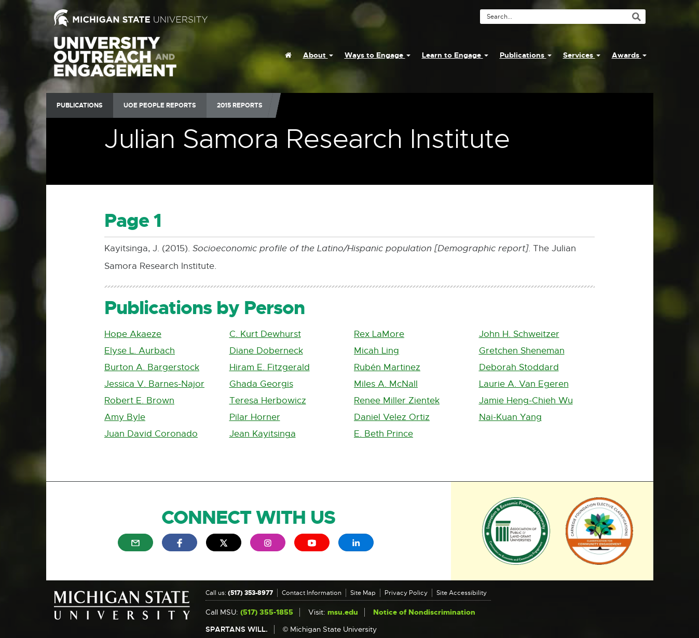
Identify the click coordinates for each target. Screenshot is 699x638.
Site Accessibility (461, 593)
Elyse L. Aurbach (139, 350)
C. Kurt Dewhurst (265, 334)
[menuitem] (288, 55)
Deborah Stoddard (519, 367)
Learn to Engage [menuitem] (455, 55)
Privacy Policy (406, 593)
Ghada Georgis (261, 383)
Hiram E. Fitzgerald (269, 367)
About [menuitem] (318, 55)
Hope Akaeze (132, 334)
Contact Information (311, 593)
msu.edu (342, 612)
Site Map (363, 593)
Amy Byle (124, 417)
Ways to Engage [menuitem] (377, 55)
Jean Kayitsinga (262, 433)
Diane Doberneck (266, 350)
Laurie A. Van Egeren (524, 383)
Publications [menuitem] (526, 55)
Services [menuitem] (581, 55)
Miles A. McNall (386, 383)
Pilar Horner (254, 417)
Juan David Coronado (151, 433)
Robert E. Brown (139, 400)
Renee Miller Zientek (397, 400)
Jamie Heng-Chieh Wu (526, 400)
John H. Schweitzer (519, 334)
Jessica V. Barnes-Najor (154, 383)
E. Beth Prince (383, 433)
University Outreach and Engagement (115, 62)
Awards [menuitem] (629, 55)
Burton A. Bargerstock (151, 367)
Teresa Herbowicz (267, 400)
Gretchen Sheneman (522, 350)
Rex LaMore (379, 334)
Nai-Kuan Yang (510, 417)
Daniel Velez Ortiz (392, 417)
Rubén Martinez (387, 367)
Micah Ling (376, 350)
